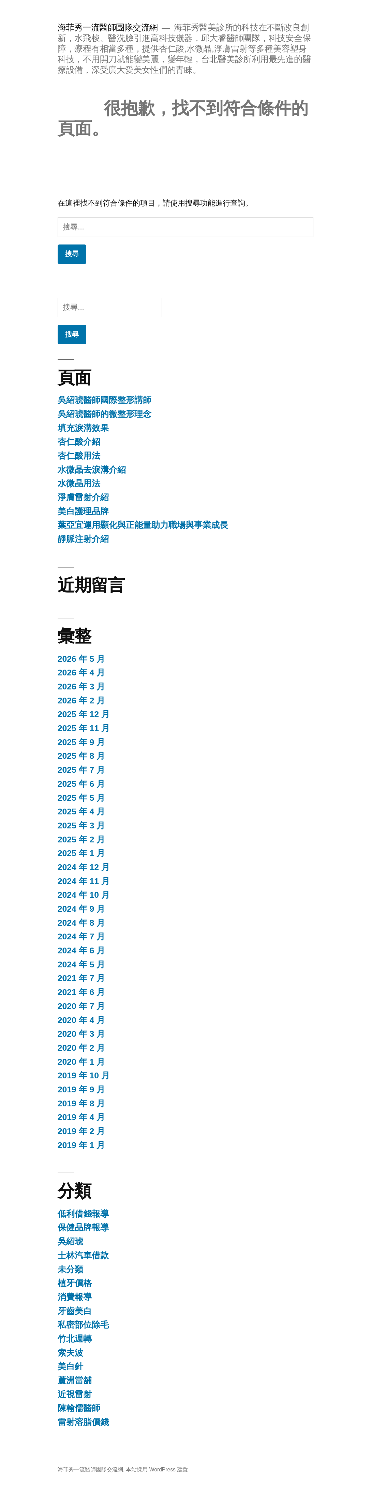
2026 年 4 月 (81, 672)
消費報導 (75, 1297)
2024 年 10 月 (84, 894)
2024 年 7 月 (81, 936)
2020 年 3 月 (81, 1033)
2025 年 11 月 (84, 728)
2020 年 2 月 (81, 1047)
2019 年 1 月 (81, 1145)
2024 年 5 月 (81, 964)
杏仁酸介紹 (79, 441)
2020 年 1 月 (81, 1061)
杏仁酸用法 (79, 455)
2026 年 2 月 (81, 700)
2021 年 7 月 (81, 978)
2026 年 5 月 (81, 658)
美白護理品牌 (83, 511)
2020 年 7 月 (81, 1006)
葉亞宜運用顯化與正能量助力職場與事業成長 (143, 525)
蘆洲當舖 (75, 1380)
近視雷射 (75, 1394)
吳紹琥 (70, 1241)
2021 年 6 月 (81, 992)
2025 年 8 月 (81, 755)
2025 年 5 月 (81, 797)
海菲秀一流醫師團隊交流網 (108, 27)
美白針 (70, 1366)
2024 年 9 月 (81, 908)
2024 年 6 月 (81, 950)
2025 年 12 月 (84, 714)
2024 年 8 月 (81, 922)
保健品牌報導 (83, 1227)
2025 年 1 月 (81, 853)
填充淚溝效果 (83, 428)
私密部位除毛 (83, 1324)
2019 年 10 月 (84, 1075)
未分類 (70, 1269)
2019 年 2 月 (81, 1131)
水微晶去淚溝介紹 (92, 469)
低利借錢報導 (83, 1213)
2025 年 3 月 (81, 825)
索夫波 (70, 1352)
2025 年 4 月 (81, 811)
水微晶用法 (79, 483)
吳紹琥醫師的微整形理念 (104, 414)
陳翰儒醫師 (79, 1408)
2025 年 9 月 (81, 742)
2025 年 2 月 (81, 839)
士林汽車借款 (83, 1255)
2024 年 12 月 (84, 867)
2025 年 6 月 (81, 783)
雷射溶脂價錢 (83, 1422)
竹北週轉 (75, 1338)
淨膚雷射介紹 (83, 497)
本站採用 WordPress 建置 (157, 1469)
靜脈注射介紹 (83, 539)
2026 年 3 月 (81, 686)
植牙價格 (75, 1283)
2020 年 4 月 (81, 1020)
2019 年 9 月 (81, 1089)
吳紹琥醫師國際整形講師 (104, 400)
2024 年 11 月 (84, 881)
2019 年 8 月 (81, 1103)
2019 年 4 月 (81, 1117)
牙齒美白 (75, 1311)
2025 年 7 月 (81, 769)
